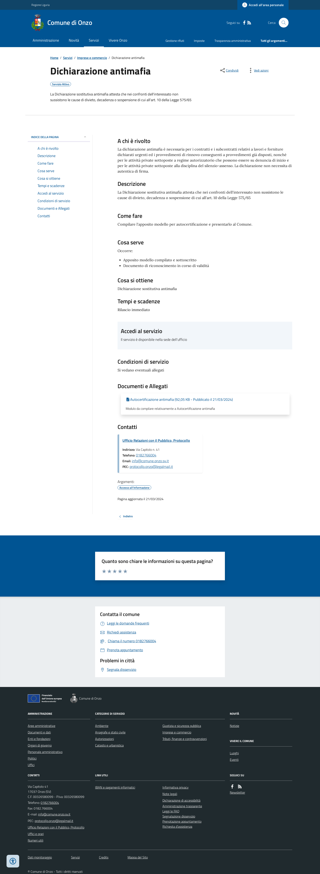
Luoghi (234, 753)
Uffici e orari (36, 833)
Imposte (199, 40)
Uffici (31, 764)
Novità (74, 40)
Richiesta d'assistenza (177, 826)
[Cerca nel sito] (282, 23)
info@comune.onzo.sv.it (150, 461)
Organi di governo (40, 745)
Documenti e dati (39, 732)
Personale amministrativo (45, 751)
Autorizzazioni (104, 738)
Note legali (169, 793)
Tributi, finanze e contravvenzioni (184, 738)
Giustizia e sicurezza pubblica (181, 725)
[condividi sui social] (229, 70)
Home (54, 57)
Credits (103, 857)
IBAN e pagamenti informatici (115, 787)
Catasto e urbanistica (109, 745)
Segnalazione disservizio (178, 816)
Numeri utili (35, 840)
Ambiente (101, 725)
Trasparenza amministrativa (232, 40)
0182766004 (146, 455)
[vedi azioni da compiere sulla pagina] (258, 70)
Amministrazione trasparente (182, 806)
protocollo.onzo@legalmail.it (151, 466)
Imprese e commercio (92, 57)
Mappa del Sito (138, 857)
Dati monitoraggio (40, 857)
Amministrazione (46, 40)
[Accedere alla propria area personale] (263, 5)
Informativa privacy (175, 787)
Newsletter (237, 792)
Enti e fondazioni (39, 738)
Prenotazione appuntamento (181, 821)
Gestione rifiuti (175, 40)
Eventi (234, 759)
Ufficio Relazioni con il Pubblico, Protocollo (156, 440)
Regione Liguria (40, 5)
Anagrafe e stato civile (110, 732)
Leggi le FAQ (170, 811)
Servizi (94, 40)
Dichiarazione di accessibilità (181, 800)
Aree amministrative (41, 725)
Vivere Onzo (118, 40)
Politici (32, 758)
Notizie (234, 725)
